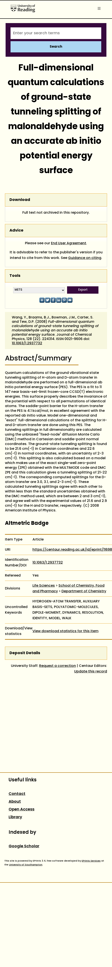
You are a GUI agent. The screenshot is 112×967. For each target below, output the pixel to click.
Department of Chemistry (83, 591)
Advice (16, 230)
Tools (14, 276)
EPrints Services (91, 861)
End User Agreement (68, 243)
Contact (17, 794)
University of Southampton (25, 865)
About (15, 801)
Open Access (21, 809)
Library (15, 817)
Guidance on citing (84, 258)
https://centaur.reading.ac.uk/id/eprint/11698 (72, 550)
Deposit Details (24, 653)
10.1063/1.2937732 (27, 343)
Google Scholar (24, 846)
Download (19, 200)
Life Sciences (43, 586)
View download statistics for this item (65, 631)
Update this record (90, 671)
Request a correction (57, 666)
